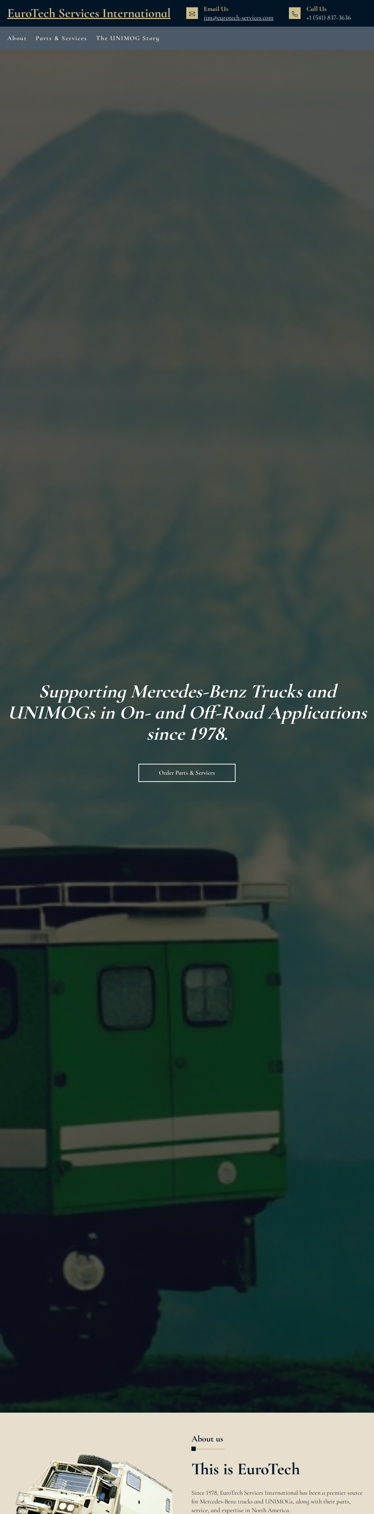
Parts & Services (61, 38)
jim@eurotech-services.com (239, 17)
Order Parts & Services (187, 773)
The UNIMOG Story (128, 38)
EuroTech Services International (89, 13)
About (17, 38)
